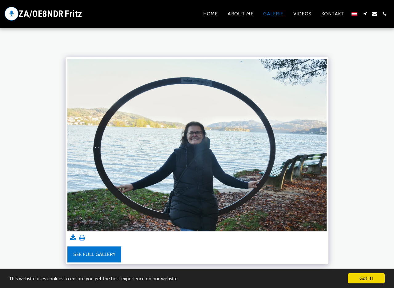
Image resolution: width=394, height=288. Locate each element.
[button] (364, 13)
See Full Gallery (94, 254)
